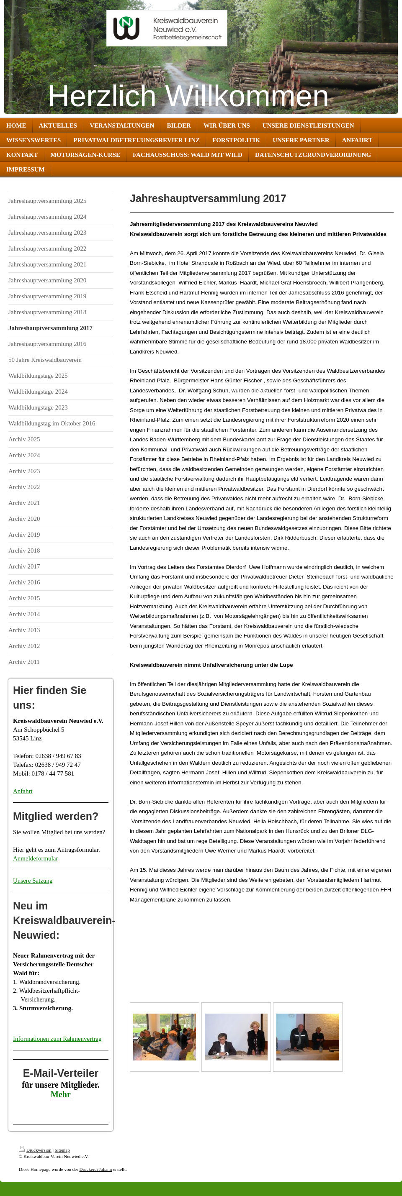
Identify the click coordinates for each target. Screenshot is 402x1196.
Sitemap (62, 1149)
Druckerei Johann (95, 1169)
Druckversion (35, 1149)
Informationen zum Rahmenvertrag (57, 1038)
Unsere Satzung (33, 880)
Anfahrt (23, 791)
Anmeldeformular (35, 858)
